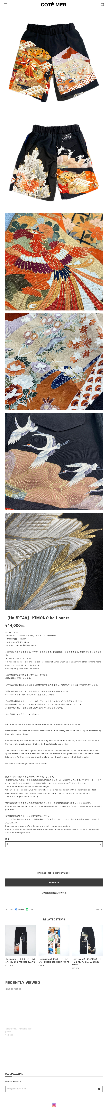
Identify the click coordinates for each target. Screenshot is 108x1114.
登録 (99, 1089)
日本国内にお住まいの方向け (54, 894)
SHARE (19, 910)
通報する (99, 910)
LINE (29, 910)
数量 (7, 840)
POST (9, 910)
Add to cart (54, 883)
